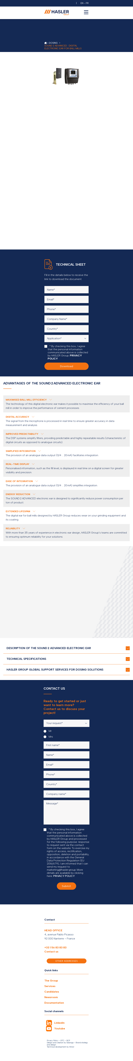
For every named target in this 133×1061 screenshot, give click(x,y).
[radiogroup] (66, 733)
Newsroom (51, 997)
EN (82, 3)
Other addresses (66, 961)
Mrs (48, 736)
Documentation (54, 1002)
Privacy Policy (52, 1040)
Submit (66, 886)
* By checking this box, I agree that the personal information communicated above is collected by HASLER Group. (66, 352)
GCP (68, 1040)
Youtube (59, 1028)
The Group (51, 980)
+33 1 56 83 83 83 (55, 947)
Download (66, 366)
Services (49, 986)
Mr (48, 731)
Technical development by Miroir (60, 1047)
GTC (62, 1040)
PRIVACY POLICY (64, 876)
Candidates (51, 991)
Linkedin (59, 1022)
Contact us (51, 951)
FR (87, 3)
